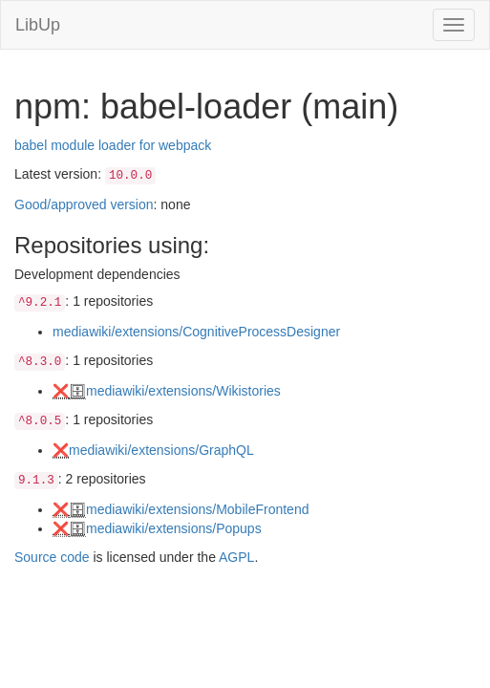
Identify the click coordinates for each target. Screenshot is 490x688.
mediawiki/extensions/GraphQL (161, 450)
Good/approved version (84, 204)
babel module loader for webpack (112, 145)
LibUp (37, 24)
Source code (52, 557)
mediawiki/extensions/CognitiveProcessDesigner (196, 331)
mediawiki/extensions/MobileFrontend (197, 509)
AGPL (236, 557)
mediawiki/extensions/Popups (174, 528)
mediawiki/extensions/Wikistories (183, 390)
